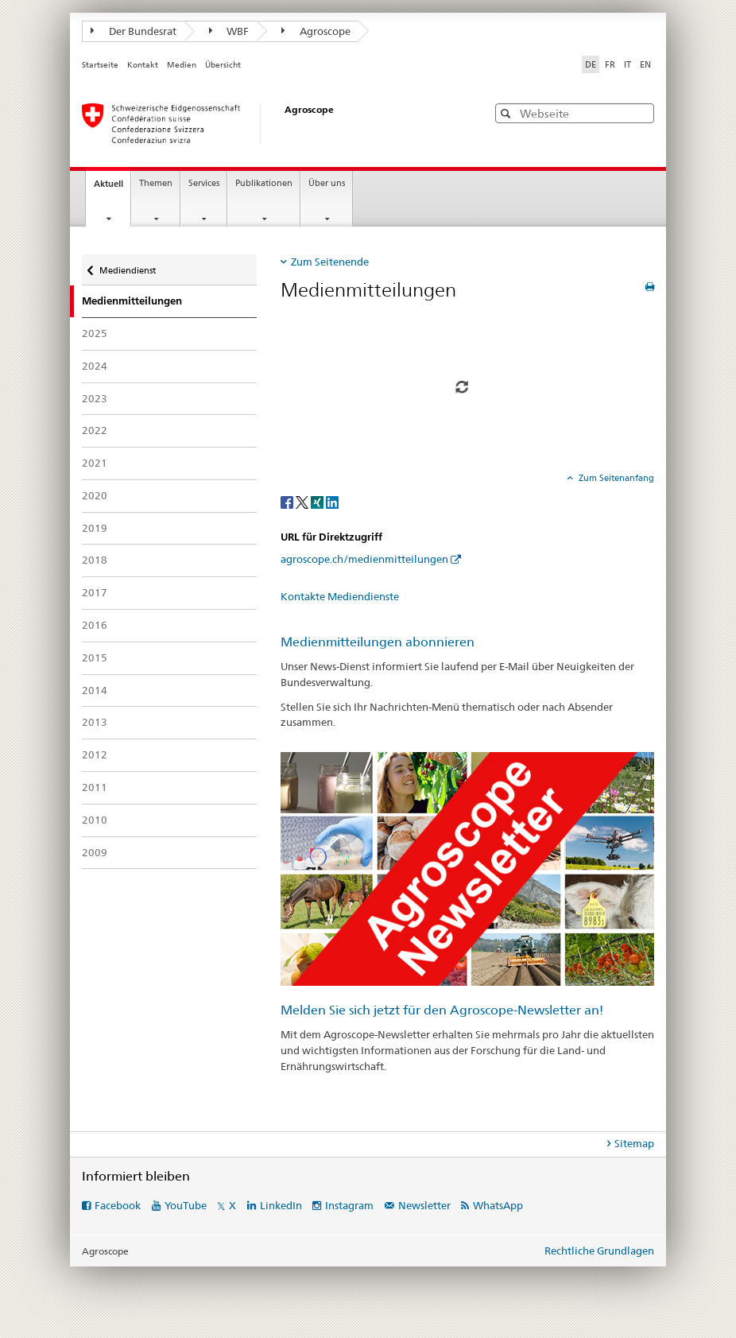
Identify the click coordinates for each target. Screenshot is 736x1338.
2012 (94, 754)
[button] (507, 113)
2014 (94, 690)
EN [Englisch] (645, 64)
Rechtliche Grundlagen (599, 1250)
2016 (94, 625)
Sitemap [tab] (634, 1143)
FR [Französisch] (610, 64)
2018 (94, 559)
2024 (94, 365)
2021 (94, 462)
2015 (94, 657)
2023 (94, 398)
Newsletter (424, 1205)
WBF (229, 31)
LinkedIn (281, 1205)
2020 (94, 495)
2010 (94, 819)
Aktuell (112, 188)
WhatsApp (498, 1205)
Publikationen (263, 183)
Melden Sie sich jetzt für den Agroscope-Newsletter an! (442, 1010)
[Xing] (318, 502)
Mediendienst (127, 266)
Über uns (326, 183)
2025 (94, 333)
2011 (94, 787)
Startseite (100, 64)
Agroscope (316, 31)
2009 (94, 852)
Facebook (118, 1205)
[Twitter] (303, 502)
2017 (94, 592)
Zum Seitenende (330, 261)
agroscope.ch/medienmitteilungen (364, 559)
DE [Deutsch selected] (590, 64)
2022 (94, 430)
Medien (181, 64)
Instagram (349, 1205)
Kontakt (142, 64)
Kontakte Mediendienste (340, 596)
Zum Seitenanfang (615, 477)
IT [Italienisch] (627, 64)
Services (203, 183)
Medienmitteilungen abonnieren (378, 642)
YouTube (186, 1205)
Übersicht (223, 64)
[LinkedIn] (332, 502)
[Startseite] (268, 123)
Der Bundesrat (133, 31)
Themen (155, 183)
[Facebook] (288, 502)
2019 (94, 528)
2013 (94, 722)
